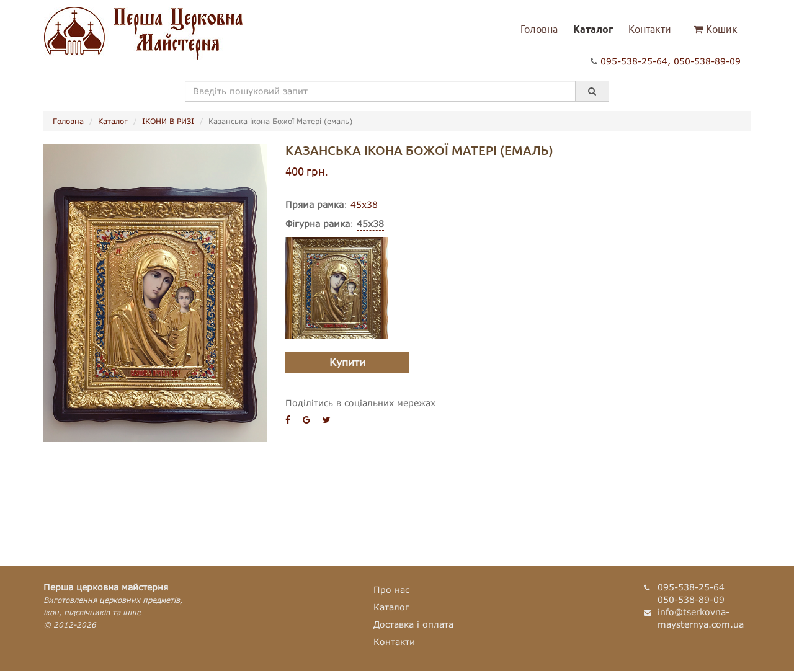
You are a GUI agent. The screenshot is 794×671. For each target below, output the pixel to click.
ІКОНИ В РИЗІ (168, 121)
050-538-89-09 (707, 61)
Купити (347, 362)
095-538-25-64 (633, 61)
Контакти (649, 29)
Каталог (593, 29)
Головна (539, 29)
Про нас (391, 589)
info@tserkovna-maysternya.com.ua (701, 618)
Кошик (716, 29)
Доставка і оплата (413, 624)
